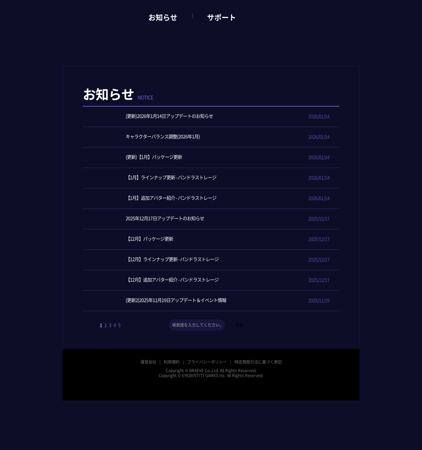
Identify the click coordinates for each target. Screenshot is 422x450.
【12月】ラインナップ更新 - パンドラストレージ (156, 259)
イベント (268, 100)
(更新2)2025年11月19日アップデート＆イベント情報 (159, 300)
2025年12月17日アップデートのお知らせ (148, 218)
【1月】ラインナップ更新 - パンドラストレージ (154, 178)
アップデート (296, 100)
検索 (239, 324)
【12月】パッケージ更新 (133, 239)
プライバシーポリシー (207, 362)
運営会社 (148, 362)
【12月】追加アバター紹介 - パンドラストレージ (156, 280)
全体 (210, 100)
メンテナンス (325, 100)
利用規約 (172, 362)
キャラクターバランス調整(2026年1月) (146, 137)
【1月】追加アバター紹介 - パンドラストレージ (154, 198)
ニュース (239, 100)
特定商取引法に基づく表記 (258, 362)
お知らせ (162, 17)
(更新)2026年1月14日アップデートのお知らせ (153, 116)
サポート (221, 17)
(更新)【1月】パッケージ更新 (137, 157)
